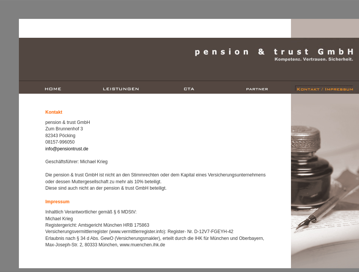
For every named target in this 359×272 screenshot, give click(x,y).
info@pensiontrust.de (66, 148)
